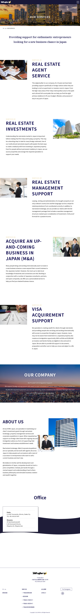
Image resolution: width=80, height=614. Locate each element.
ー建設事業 (25, 596)
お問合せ (43, 593)
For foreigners (66, 589)
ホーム (4, 589)
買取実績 (4, 593)
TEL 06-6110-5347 (40, 581)
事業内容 (24, 589)
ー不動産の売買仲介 (27, 600)
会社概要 (43, 589)
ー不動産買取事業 (27, 593)
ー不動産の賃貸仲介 (27, 603)
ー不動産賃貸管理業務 (28, 607)
